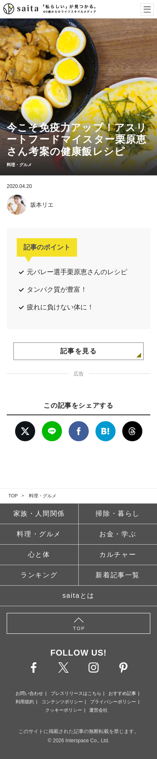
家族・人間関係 (39, 513)
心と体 (39, 554)
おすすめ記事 (122, 693)
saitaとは (78, 595)
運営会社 (98, 710)
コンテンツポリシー (62, 701)
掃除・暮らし (117, 513)
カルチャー (117, 554)
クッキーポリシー (63, 710)
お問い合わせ (29, 693)
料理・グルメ (43, 495)
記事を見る (78, 351)
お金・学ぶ (117, 534)
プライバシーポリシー (113, 701)
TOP (13, 495)
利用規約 (24, 701)
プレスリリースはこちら (76, 693)
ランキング (39, 575)
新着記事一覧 (117, 575)
